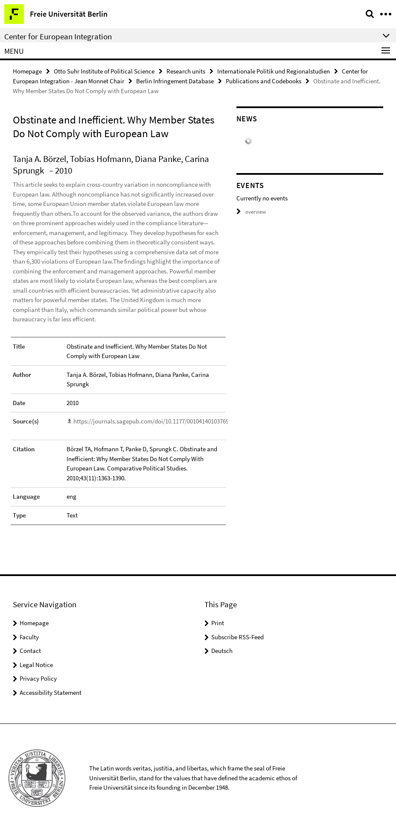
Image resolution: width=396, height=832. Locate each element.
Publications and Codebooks (263, 81)
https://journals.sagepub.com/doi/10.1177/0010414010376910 (154, 421)
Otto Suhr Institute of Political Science (104, 71)
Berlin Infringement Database (175, 81)
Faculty (29, 636)
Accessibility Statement (51, 692)
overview (251, 211)
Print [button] (217, 622)
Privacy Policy (38, 678)
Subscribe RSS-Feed (237, 636)
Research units (185, 71)
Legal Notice (36, 664)
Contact (30, 650)
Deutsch (222, 650)
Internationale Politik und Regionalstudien (273, 71)
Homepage (27, 71)
